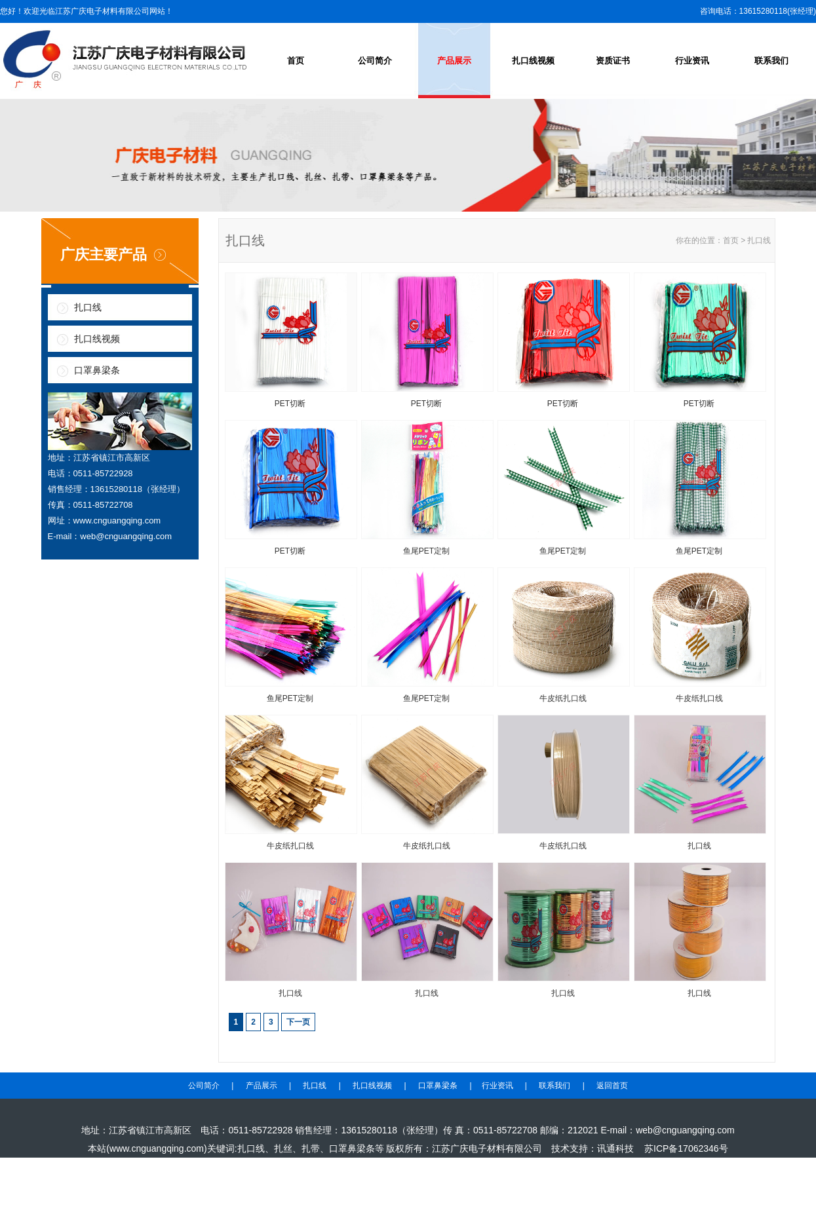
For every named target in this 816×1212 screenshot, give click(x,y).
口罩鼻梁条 (97, 370)
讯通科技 (615, 1148)
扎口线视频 (533, 61)
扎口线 (88, 307)
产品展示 (454, 61)
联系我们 (771, 61)
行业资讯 (692, 61)
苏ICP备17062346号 (686, 1148)
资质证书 (613, 61)
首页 (295, 61)
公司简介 (375, 61)
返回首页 (612, 1085)
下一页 (298, 1022)
